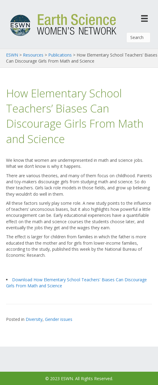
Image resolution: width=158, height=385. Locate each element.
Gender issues (58, 319)
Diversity (34, 319)
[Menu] (144, 18)
